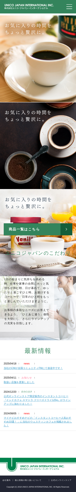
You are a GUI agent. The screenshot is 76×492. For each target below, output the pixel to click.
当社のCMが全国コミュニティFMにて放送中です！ (33, 368)
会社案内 (6, 480)
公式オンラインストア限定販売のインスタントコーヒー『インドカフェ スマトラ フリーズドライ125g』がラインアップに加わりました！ (37, 400)
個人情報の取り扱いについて (28, 480)
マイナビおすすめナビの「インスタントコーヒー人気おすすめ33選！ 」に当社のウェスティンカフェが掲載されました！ (38, 421)
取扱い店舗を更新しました (19, 382)
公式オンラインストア (61, 480)
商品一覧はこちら (24, 229)
